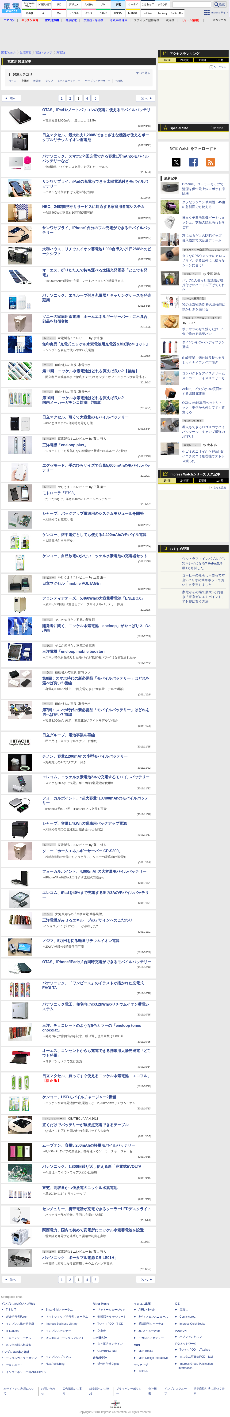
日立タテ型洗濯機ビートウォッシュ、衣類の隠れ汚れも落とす (203, 222)
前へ (9, 98)
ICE (177, 1303)
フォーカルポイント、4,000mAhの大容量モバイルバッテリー (94, 871)
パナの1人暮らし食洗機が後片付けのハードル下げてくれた (203, 285)
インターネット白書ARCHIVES (26, 1372)
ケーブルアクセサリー (98, 80)
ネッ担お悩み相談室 (18, 1345)
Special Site (179, 128)
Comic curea (187, 1316)
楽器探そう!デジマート (111, 1316)
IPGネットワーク (186, 1343)
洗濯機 (170, 20)
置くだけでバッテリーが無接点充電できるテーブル (85, 1125)
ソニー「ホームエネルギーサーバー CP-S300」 (82, 851)
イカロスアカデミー (151, 1338)
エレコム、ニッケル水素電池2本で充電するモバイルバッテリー (96, 777)
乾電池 (37, 80)
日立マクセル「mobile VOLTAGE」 (72, 583)
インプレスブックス (58, 1356)
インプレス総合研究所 (20, 1323)
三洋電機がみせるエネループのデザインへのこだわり (87, 920)
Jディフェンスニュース (153, 1316)
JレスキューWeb (149, 1330)
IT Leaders (12, 1330)
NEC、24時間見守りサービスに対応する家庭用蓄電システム (93, 207)
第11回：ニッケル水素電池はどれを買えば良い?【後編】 (90, 371)
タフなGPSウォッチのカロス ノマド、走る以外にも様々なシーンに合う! (203, 260)
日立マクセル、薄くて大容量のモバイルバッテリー (85, 417)
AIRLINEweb (146, 1309)
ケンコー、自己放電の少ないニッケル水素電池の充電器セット (94, 556)
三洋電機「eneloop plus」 (65, 445)
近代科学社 (100, 1358)
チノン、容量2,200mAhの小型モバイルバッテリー (85, 756)
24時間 (184, 60)
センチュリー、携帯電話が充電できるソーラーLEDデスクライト (96, 1209)
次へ (148, 98)
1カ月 (220, 60)
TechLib (143, 1370)
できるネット (14, 1365)
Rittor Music (101, 1303)
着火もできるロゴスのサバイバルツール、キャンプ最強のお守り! (203, 431)
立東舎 (101, 1330)
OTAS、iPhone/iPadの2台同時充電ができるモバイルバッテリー (96, 962)
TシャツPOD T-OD (110, 1323)
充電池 (25, 80)
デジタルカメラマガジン (21, 1358)
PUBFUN (181, 1330)
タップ (49, 80)
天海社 (184, 1309)
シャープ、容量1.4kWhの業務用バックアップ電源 (84, 823)
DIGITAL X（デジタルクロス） (65, 1338)
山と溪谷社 (100, 1338)
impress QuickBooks (192, 1323)
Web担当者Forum (17, 1316)
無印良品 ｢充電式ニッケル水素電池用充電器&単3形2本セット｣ (95, 344)
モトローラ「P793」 (59, 493)
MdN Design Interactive (153, 1358)
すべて (13, 80)
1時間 (167, 60)
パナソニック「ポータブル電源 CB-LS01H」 (80, 1258)
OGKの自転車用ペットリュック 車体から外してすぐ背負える (203, 407)
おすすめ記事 (179, 549)
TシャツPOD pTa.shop (195, 1349)
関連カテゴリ (22, 74)
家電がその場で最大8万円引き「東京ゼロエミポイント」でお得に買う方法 (203, 596)
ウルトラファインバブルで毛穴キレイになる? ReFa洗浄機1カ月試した (203, 563)
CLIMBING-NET (107, 1350)
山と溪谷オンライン (110, 1343)
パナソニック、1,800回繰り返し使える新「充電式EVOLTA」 (93, 1167)
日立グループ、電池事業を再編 (68, 735)
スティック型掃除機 (146, 20)
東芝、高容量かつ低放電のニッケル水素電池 (79, 1188)
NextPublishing (55, 1363)
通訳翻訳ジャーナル (151, 1323)
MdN (137, 1345)
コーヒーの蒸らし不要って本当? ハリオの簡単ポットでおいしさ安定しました (203, 580)
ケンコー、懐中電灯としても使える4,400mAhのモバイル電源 (94, 535)
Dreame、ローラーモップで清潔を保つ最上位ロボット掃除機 (203, 188)
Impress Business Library (61, 1323)
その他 (119, 80)
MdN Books (145, 1350)
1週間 (202, 60)
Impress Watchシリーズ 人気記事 (195, 474)
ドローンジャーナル (18, 1338)
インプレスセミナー (58, 1330)
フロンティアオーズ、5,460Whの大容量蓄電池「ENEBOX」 (93, 598)
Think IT (11, 1309)
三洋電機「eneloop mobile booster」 (74, 652)
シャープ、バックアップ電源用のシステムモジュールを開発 (93, 514)
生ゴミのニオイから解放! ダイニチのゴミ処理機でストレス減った (203, 456)
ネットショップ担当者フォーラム (67, 1316)
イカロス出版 (142, 1303)
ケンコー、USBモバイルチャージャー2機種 (79, 1097)
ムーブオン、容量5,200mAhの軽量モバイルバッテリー (88, 1145)
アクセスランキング (184, 54)
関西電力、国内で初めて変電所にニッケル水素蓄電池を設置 (93, 1230)
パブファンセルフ (191, 1336)
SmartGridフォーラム (59, 1309)
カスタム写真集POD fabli (196, 1356)
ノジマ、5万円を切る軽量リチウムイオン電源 (80, 941)
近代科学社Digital (108, 1363)
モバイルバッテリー (68, 80)
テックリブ (141, 1365)
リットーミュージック (111, 1309)
